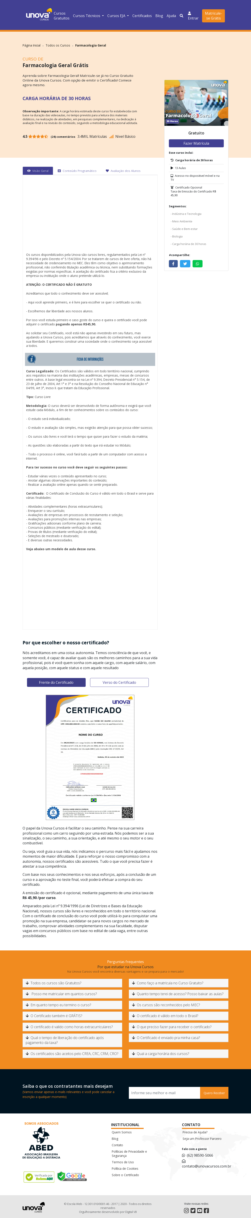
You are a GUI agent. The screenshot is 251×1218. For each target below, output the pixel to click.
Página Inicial (32, 45)
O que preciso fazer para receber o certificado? (171, 1026)
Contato (117, 1145)
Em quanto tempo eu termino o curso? (58, 1004)
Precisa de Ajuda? (195, 1132)
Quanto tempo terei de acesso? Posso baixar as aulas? (177, 993)
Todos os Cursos (58, 45)
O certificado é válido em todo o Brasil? (165, 1015)
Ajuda (171, 15)
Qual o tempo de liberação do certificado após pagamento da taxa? (65, 1040)
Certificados (142, 15)
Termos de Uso (123, 1162)
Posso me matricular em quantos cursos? (61, 993)
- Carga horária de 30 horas (188, 244)
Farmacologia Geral (90, 45)
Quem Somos (122, 1132)
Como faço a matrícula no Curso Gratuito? (167, 983)
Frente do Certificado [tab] (56, 682)
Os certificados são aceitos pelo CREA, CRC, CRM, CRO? (72, 1053)
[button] (182, 16)
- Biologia (177, 236)
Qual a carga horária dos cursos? (160, 1053)
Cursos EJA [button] (116, 15)
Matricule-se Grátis (213, 16)
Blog (159, 15)
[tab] (38, 171)
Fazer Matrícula (196, 143)
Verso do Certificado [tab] (119, 682)
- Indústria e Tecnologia (186, 214)
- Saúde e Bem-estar (184, 229)
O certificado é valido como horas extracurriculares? (69, 1026)
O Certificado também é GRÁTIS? (54, 1015)
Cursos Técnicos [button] (87, 15)
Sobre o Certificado (125, 1175)
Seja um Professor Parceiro (202, 1138)
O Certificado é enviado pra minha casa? (166, 1037)
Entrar (193, 16)
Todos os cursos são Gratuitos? (53, 983)
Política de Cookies (125, 1168)
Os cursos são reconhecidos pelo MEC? (166, 1004)
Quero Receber (214, 1093)
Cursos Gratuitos (62, 16)
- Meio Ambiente (181, 221)
